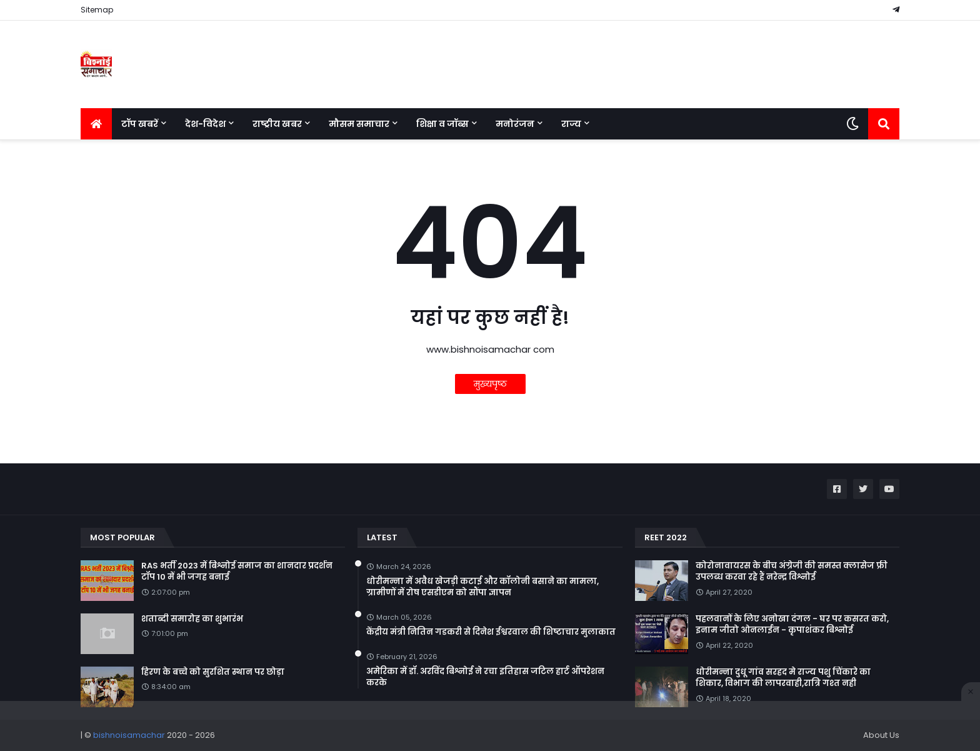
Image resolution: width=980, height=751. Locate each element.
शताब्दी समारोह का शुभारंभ (192, 619)
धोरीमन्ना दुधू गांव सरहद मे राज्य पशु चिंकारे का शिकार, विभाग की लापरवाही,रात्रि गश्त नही (783, 678)
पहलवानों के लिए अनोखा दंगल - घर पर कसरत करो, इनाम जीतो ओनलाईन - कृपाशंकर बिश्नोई (792, 624)
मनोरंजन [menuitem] (515, 124)
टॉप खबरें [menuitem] (139, 124)
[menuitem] (96, 123)
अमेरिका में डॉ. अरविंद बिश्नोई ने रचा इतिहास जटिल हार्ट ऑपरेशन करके (485, 677)
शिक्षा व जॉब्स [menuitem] (442, 124)
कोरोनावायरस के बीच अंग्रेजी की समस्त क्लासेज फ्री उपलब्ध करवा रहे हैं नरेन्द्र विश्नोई (792, 571)
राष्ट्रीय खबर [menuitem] (277, 124)
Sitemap (97, 9)
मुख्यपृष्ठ (490, 384)
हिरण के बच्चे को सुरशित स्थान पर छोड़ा (212, 672)
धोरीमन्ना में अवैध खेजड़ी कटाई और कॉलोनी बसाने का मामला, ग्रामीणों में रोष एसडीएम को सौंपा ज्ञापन (482, 587)
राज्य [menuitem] (571, 124)
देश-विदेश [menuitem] (205, 124)
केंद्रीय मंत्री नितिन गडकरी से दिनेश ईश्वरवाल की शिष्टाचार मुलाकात (491, 632)
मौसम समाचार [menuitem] (359, 124)
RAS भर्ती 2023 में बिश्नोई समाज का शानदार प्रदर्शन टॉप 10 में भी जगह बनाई (236, 571)
